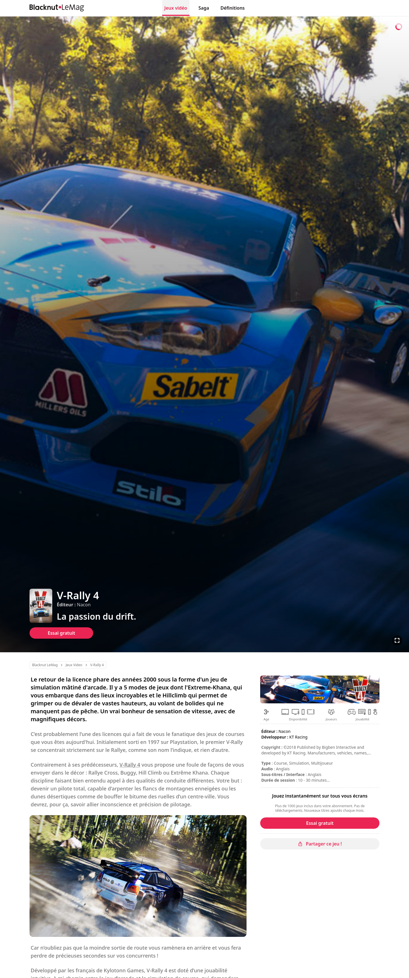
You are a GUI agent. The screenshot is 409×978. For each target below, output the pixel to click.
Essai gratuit (61, 633)
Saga (204, 8)
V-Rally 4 (130, 764)
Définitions (232, 8)
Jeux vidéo (175, 8)
